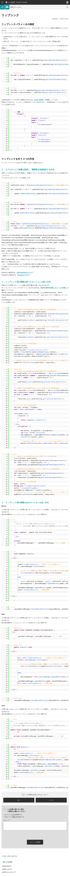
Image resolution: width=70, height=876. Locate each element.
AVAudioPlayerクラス (24, 272)
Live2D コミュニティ (8, 872)
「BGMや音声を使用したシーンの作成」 (53, 288)
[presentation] (17, 834)
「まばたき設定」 (39, 100)
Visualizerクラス (23, 275)
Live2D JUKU (6, 866)
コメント (6, 820)
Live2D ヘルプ (6, 869)
